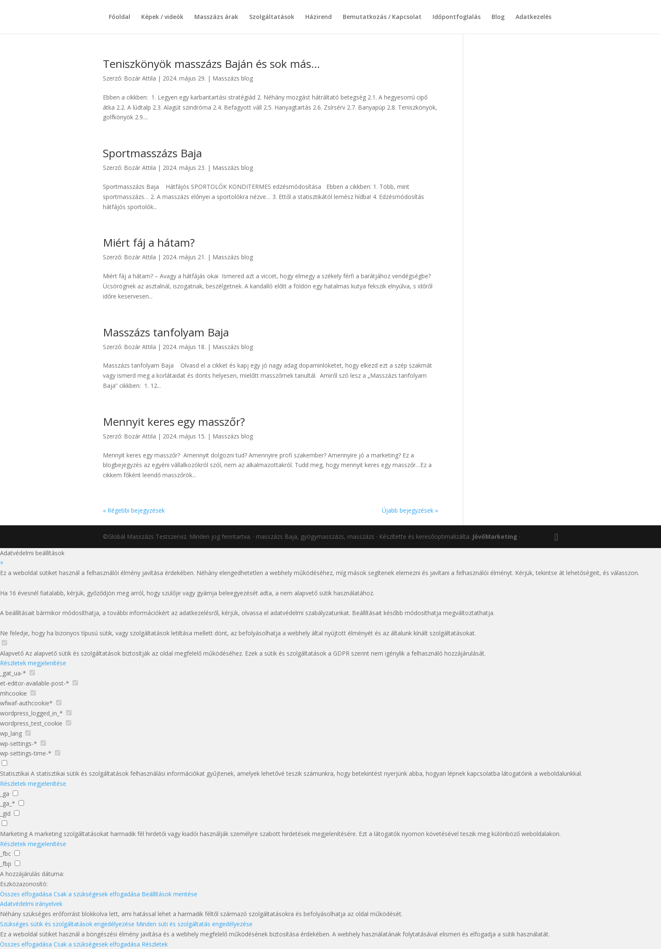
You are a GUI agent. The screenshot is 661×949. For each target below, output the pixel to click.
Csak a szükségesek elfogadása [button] (97, 894)
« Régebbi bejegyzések (134, 510)
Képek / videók (162, 17)
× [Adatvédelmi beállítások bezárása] (1, 563)
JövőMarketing (494, 536)
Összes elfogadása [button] (26, 894)
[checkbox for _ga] (15, 793)
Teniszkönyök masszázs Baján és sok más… (211, 63)
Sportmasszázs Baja (152, 153)
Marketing (13, 834)
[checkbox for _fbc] (17, 853)
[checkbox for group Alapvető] (4, 642)
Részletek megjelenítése (33, 663)
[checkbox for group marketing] (4, 823)
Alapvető (12, 653)
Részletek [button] (155, 944)
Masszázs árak (216, 17)
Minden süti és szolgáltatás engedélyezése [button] (194, 924)
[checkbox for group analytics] (4, 763)
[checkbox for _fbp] (17, 863)
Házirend (318, 17)
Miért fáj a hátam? (149, 242)
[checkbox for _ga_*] (21, 803)
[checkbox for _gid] (16, 813)
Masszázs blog (232, 78)
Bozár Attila (140, 78)
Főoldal (119, 17)
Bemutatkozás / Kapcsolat (382, 17)
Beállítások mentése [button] (169, 894)
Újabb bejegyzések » (410, 510)
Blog (498, 17)
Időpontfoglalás (457, 17)
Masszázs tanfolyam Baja (166, 332)
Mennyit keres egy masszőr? (174, 421)
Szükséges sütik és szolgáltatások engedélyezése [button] (67, 924)
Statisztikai (14, 773)
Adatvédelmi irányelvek (31, 904)
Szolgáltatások (271, 17)
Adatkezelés (533, 17)
